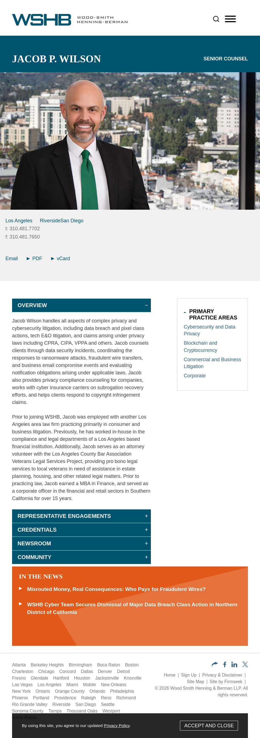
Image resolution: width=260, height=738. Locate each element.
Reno (106, 697)
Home (170, 675)
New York (21, 691)
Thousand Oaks (82, 711)
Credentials (37, 530)
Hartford (61, 678)
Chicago (46, 671)
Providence (65, 697)
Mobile (89, 684)
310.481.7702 (25, 228)
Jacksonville (107, 678)
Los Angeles (18, 220)
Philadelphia (122, 691)
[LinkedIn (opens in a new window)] (234, 665)
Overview (32, 305)
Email (11, 258)
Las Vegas (22, 684)
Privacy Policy (116, 725)
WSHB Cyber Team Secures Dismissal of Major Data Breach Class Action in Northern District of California (132, 608)
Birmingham (80, 665)
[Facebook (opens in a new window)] (224, 665)
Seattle (108, 704)
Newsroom (34, 543)
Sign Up (189, 675)
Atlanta (19, 665)
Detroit (123, 671)
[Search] (216, 19)
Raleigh (88, 697)
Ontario (43, 691)
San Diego (71, 220)
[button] (215, 665)
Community (34, 557)
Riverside (50, 220)
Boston (132, 665)
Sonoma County (28, 711)
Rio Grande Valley (29, 704)
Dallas (87, 671)
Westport (111, 711)
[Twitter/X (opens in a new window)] (245, 665)
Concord (67, 671)
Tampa (55, 711)
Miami (72, 684)
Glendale (39, 678)
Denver (105, 671)
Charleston (22, 671)
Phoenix (20, 697)
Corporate (195, 375)
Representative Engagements (64, 516)
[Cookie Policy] (130, 725)
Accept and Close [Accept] (209, 725)
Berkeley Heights (47, 665)
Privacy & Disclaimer (222, 675)
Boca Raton (108, 665)
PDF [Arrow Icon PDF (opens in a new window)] (34, 258)
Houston (82, 678)
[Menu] (230, 19)
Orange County (70, 691)
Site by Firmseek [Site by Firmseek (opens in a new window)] (226, 681)
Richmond (126, 697)
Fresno (19, 678)
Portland (41, 697)
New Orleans (113, 684)
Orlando (97, 691)
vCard (60, 258)
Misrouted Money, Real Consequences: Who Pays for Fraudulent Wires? (116, 589)
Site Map (195, 681)
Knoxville (133, 678)
